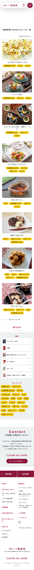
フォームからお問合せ (16, 461)
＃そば (6, 203)
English (22, 517)
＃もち (24, 394)
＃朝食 (26, 398)
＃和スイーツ (24, 132)
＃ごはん (20, 65)
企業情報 (5, 507)
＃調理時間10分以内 (9, 65)
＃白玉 (7, 274)
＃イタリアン (16, 386)
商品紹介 (21, 484)
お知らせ (5, 527)
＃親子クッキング (16, 239)
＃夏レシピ (20, 98)
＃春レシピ (21, 402)
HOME (4, 484)
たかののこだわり (8, 489)
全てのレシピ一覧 (14, 319)
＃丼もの (20, 390)
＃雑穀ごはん (5, 386)
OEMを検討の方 (7, 513)
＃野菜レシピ (13, 171)
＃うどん (17, 206)
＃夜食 (13, 398)
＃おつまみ (24, 168)
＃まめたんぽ (5, 394)
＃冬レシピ (15, 394)
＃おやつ (27, 65)
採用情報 (22, 513)
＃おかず (21, 171)
